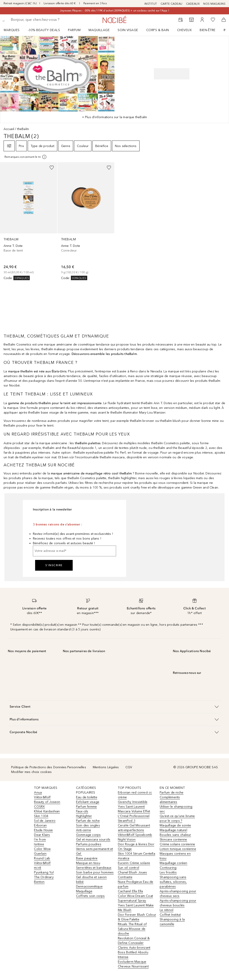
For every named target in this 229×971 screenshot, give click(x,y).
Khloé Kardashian (47, 811)
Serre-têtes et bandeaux (94, 868)
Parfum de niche (88, 821)
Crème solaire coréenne (177, 844)
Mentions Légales (106, 767)
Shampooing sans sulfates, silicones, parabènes (173, 881)
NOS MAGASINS (214, 3)
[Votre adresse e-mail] (74, 551)
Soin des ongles (88, 825)
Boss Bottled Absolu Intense (133, 954)
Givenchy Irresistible (132, 802)
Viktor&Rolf (42, 797)
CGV (128, 767)
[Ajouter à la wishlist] (51, 167)
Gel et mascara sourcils (93, 839)
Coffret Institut (170, 915)
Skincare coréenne (173, 839)
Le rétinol (166, 910)
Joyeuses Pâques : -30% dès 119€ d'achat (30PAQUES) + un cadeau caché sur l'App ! (114, 10)
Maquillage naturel (173, 830)
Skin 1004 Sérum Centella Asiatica (136, 856)
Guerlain (40, 854)
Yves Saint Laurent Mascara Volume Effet (134, 809)
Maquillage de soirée (175, 825)
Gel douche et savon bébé (91, 879)
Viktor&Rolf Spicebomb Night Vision (135, 837)
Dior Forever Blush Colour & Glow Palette (137, 917)
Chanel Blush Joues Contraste (132, 875)
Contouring (168, 868)
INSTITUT (150, 3)
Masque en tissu (88, 863)
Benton (39, 882)
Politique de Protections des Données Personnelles (48, 767)
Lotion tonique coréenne (178, 849)
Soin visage (128, 30)
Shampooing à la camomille (172, 922)
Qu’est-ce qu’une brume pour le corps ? (177, 818)
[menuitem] (14, 30)
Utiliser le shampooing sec (176, 809)
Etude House (43, 830)
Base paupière (87, 858)
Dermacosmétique (89, 886)
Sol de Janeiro (44, 821)
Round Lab (42, 858)
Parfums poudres (88, 844)
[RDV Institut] (180, 19)
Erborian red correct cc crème (135, 795)
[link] (28, 221)
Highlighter (84, 816)
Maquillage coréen (173, 863)
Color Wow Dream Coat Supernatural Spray (135, 898)
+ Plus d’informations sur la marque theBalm (114, 117)
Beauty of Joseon (47, 802)
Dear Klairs (42, 835)
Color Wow (42, 849)
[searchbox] (42, 20)
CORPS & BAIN (157, 30)
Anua (38, 792)
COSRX (39, 807)
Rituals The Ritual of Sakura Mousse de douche (132, 928)
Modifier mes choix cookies (31, 772)
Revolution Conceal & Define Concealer (134, 940)
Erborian (40, 825)
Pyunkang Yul (43, 872)
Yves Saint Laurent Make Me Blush (136, 907)
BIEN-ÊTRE (208, 30)
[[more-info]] (25, 157)
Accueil (9, 129)
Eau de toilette (86, 797)
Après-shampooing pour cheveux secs (178, 893)
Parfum (74, 30)
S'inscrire (54, 565)
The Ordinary (43, 877)
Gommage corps (88, 835)
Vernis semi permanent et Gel (94, 851)
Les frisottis (168, 872)
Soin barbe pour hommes (95, 872)
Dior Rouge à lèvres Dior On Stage (136, 846)
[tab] (114, 117)
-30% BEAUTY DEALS (44, 30)
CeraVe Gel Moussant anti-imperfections (134, 828)
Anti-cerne (83, 830)
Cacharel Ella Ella (130, 891)
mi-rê (37, 868)
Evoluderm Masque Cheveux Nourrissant (133, 964)
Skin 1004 (41, 816)
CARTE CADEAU (171, 3)
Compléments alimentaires (170, 799)
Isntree (39, 844)
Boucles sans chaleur (175, 835)
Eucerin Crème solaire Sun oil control (134, 865)
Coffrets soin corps (90, 896)
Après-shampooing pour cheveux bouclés (178, 903)
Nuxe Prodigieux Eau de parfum (135, 884)
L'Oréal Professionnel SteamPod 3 (133, 818)
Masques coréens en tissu (175, 856)
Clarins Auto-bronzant (134, 948)
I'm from (40, 839)
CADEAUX (193, 3)
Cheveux (184, 30)
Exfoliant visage (87, 802)
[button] (114, 706)
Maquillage (99, 30)
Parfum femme (86, 807)
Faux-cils (82, 811)
